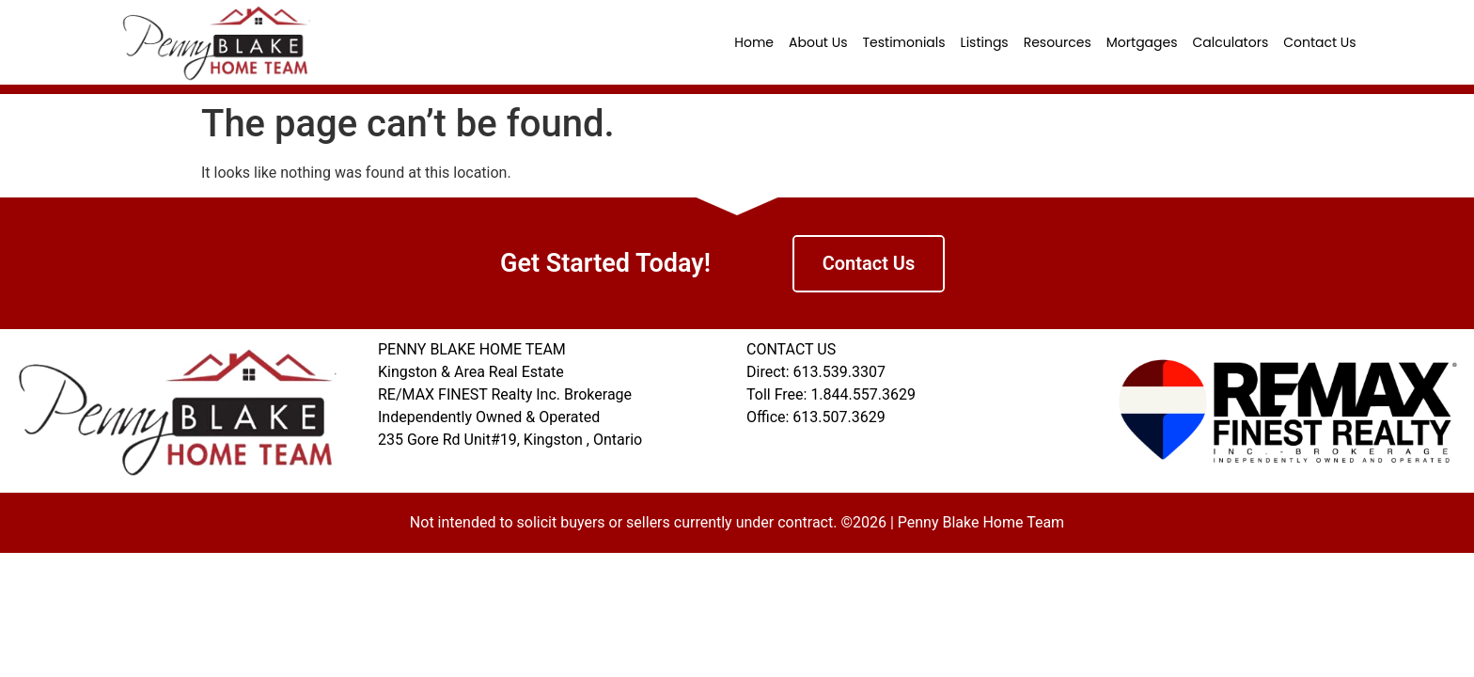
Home (754, 42)
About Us (818, 42)
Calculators (1231, 42)
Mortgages (1142, 42)
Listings (985, 42)
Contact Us (1319, 42)
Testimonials (903, 42)
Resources (1057, 42)
